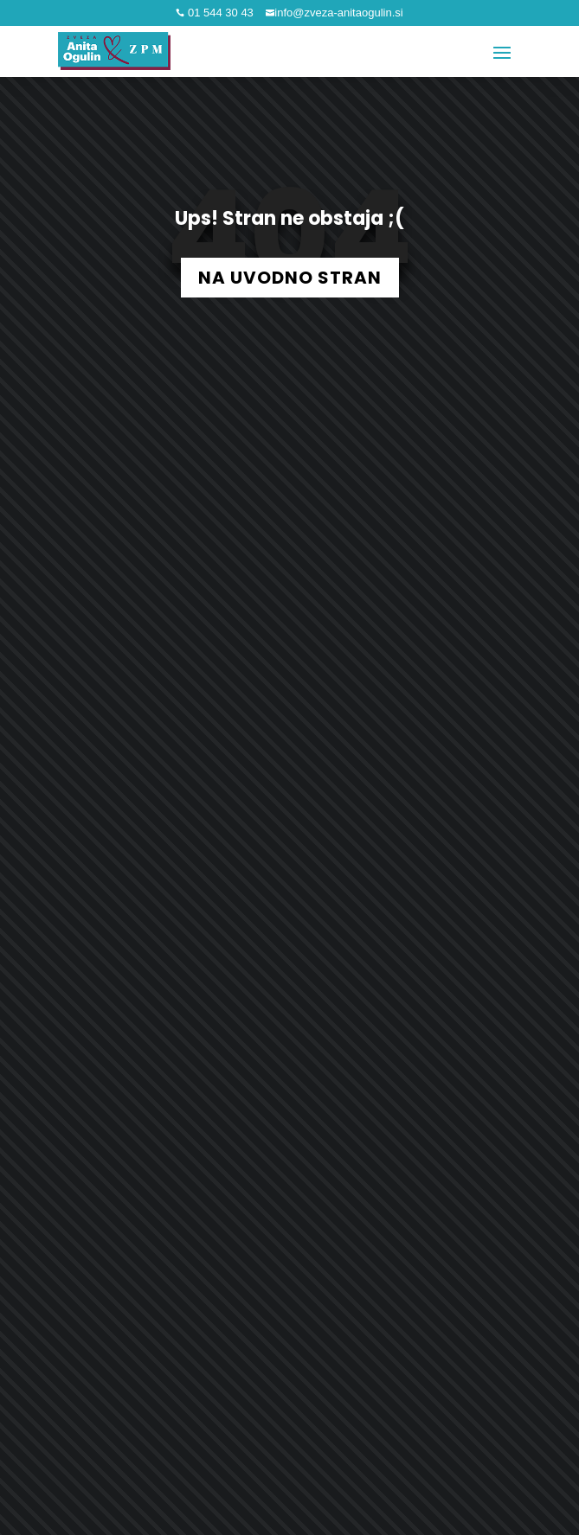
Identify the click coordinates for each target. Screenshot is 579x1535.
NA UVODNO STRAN (290, 277)
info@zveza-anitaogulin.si (338, 12)
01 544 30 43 (219, 12)
